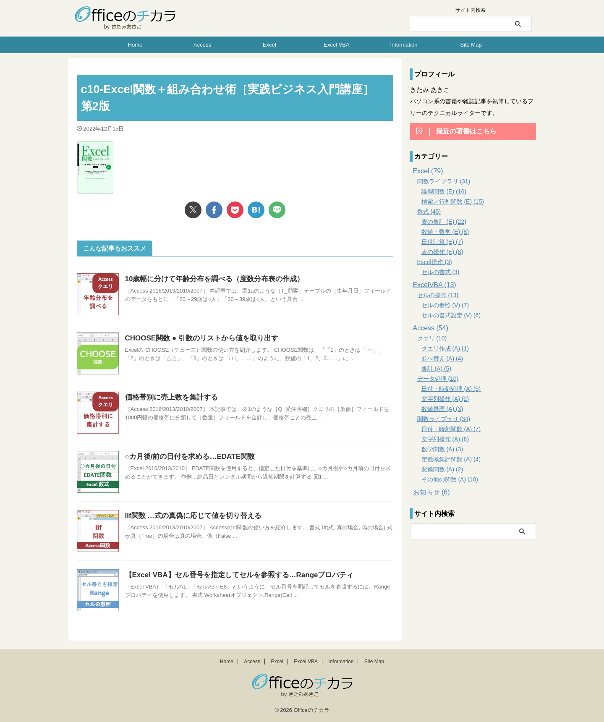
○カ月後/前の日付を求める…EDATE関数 (186, 456)
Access (202, 45)
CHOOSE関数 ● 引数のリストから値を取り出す (197, 338)
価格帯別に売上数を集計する (168, 397)
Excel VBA (336, 45)
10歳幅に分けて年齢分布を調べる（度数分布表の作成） (209, 279)
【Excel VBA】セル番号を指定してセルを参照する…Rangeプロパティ (232, 574)
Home (135, 45)
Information (403, 45)
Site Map (470, 45)
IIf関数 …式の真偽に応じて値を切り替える (189, 515)
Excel (269, 45)
